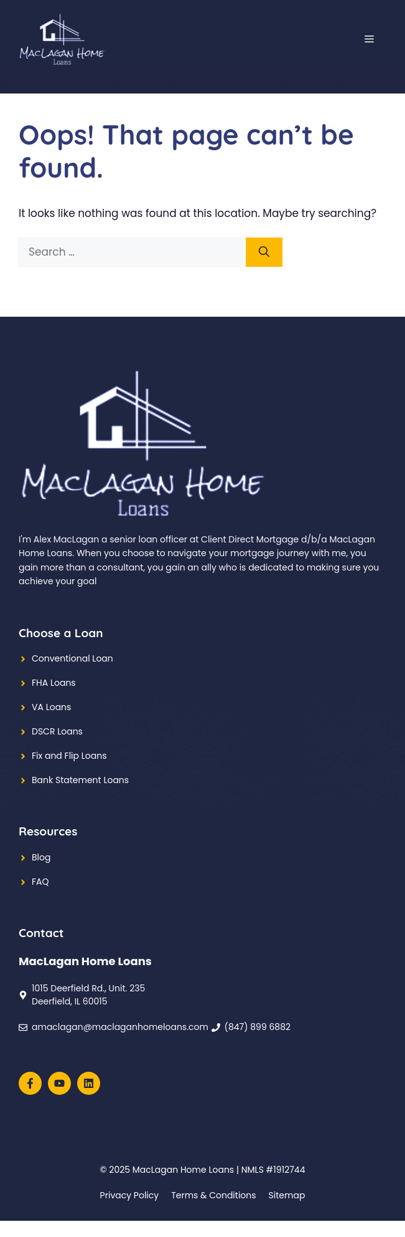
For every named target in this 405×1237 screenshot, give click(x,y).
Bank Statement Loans (80, 780)
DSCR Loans (57, 731)
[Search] (264, 252)
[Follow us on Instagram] (88, 1083)
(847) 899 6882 (258, 1027)
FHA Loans (54, 682)
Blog (41, 857)
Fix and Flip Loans (69, 755)
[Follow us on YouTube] (59, 1083)
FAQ (40, 881)
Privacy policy (129, 1195)
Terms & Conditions (213, 1195)
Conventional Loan (72, 658)
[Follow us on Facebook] (30, 1083)
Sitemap (287, 1195)
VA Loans (51, 707)
